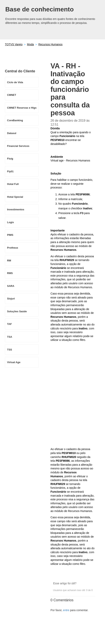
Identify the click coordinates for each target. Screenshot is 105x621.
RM (9, 260)
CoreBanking (15, 120)
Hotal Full (13, 184)
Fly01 (10, 171)
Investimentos (15, 209)
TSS (9, 349)
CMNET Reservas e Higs (22, 107)
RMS (10, 273)
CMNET (11, 94)
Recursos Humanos (50, 44)
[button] (84, 578)
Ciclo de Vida (15, 82)
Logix (10, 222)
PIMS (10, 234)
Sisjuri (11, 298)
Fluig (10, 158)
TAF (9, 324)
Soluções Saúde (17, 311)
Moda (30, 44)
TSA (9, 336)
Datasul (11, 133)
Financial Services (18, 146)
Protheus (12, 247)
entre (66, 610)
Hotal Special (15, 196)
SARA (10, 285)
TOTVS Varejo (14, 44)
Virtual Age (13, 362)
